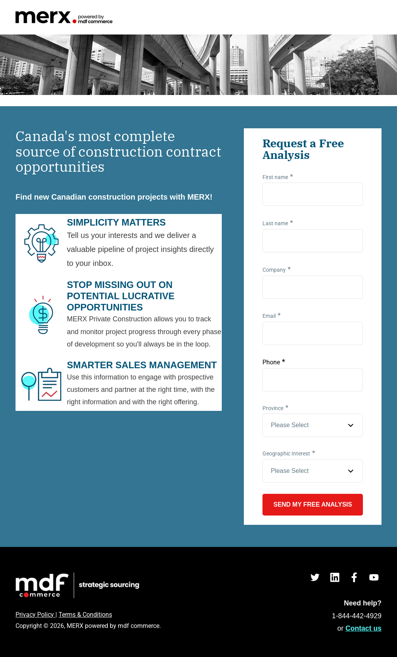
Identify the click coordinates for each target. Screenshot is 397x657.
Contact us (363, 628)
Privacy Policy (35, 614)
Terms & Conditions (85, 614)
